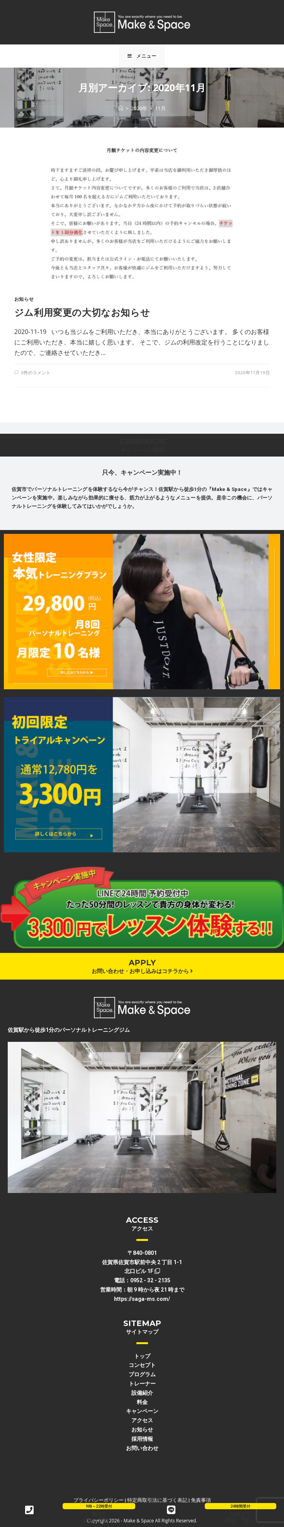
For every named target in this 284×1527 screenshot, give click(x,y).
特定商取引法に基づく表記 (157, 1500)
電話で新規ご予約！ (99, 1517)
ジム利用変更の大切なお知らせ (82, 312)
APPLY (142, 962)
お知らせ (24, 299)
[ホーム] (120, 108)
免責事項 (201, 1500)
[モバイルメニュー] (142, 56)
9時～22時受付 (99, 1506)
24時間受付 (240, 1506)
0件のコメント (36, 372)
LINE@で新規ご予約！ (240, 1517)
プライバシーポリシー (98, 1500)
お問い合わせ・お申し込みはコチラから (142, 971)
